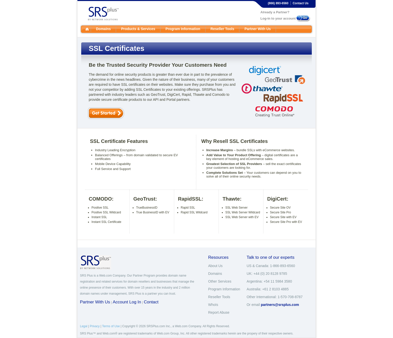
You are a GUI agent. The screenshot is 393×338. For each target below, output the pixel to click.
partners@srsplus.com (280, 305)
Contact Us (301, 3)
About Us (215, 266)
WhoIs (213, 305)
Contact (151, 302)
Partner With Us (257, 29)
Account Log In (127, 302)
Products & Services (138, 29)
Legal (83, 326)
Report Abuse (219, 312)
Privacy (95, 326)
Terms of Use (111, 326)
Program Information (182, 29)
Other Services (220, 281)
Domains (103, 29)
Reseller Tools (222, 29)
